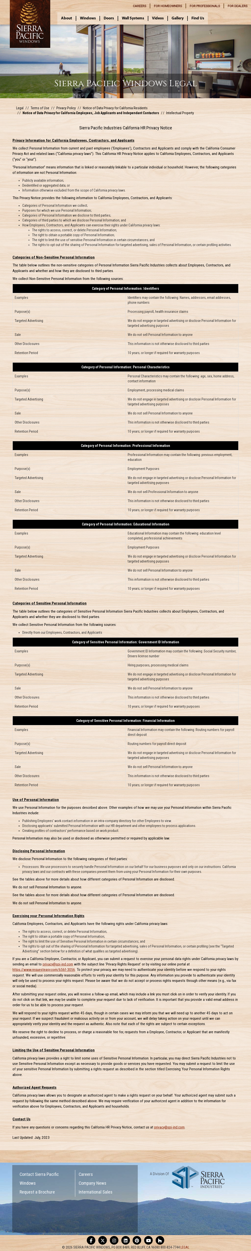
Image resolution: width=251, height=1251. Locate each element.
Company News (92, 1183)
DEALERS (237, 6)
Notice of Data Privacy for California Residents (115, 108)
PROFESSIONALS (205, 6)
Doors (109, 18)
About (66, 18)
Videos (158, 18)
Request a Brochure (37, 1192)
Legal (20, 108)
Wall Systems (133, 18)
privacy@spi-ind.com (58, 964)
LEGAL (184, 1247)
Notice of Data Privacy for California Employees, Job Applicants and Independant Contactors (91, 113)
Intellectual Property (180, 113)
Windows (88, 18)
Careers (86, 1174)
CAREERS (139, 6)
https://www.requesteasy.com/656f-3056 (44, 969)
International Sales (96, 1192)
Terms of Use (40, 108)
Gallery (178, 18)
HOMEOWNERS (168, 6)
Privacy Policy (66, 108)
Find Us (197, 18)
